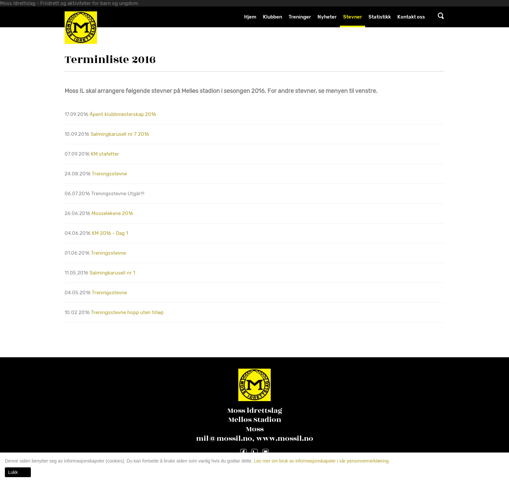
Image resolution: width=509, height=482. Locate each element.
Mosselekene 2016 (112, 213)
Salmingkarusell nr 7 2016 (120, 134)
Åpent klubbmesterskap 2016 (123, 114)
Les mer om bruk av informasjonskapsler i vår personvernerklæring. (321, 460)
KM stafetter (105, 154)
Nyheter (327, 17)
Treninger (300, 17)
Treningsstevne (109, 174)
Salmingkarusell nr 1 (112, 273)
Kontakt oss (411, 17)
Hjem (250, 17)
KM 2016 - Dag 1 (110, 233)
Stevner (352, 17)
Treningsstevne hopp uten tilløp (127, 312)
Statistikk (379, 17)
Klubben (272, 17)
